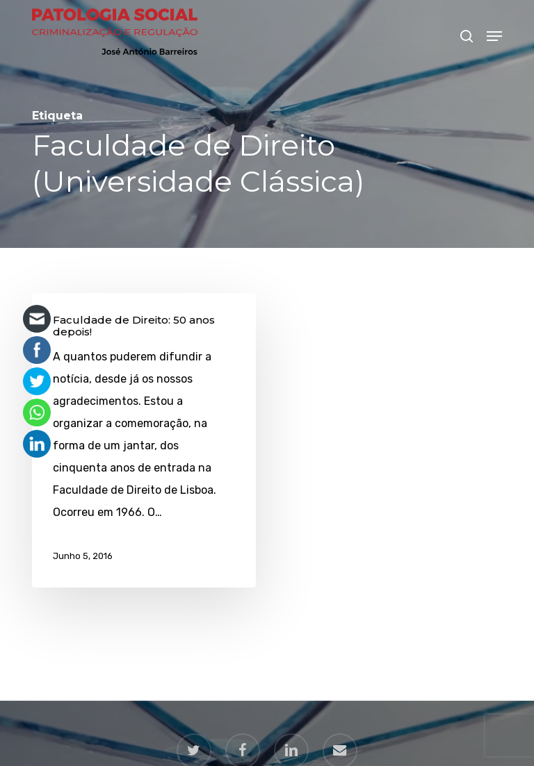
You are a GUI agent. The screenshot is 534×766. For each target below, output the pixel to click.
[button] (494, 36)
